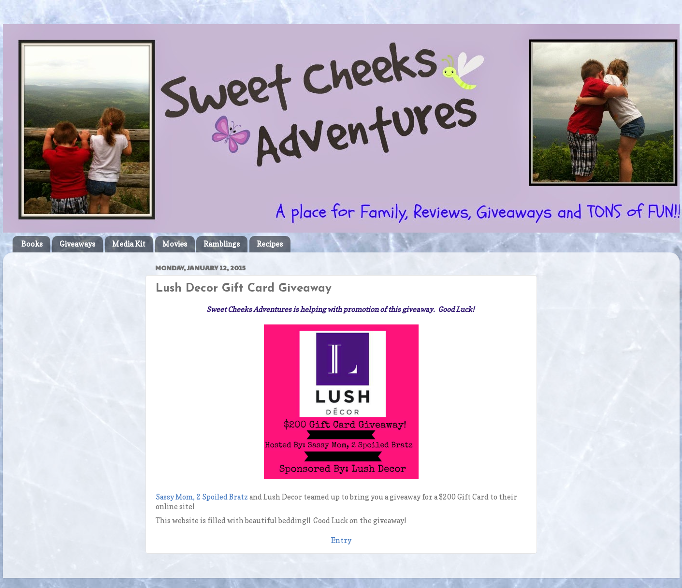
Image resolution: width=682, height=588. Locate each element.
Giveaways (77, 244)
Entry (341, 540)
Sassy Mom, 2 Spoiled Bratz (202, 497)
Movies (174, 244)
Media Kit (128, 244)
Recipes (270, 244)
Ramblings (221, 244)
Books (32, 244)
